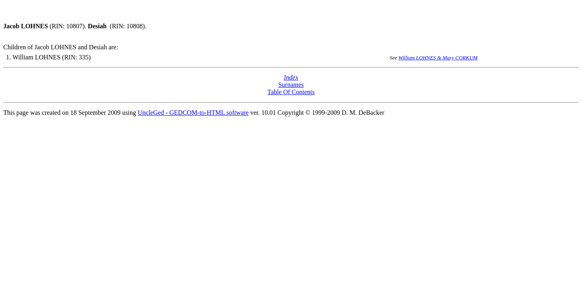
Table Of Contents (290, 92)
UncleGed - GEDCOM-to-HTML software (193, 112)
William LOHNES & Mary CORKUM (438, 58)
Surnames (291, 84)
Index (291, 77)
